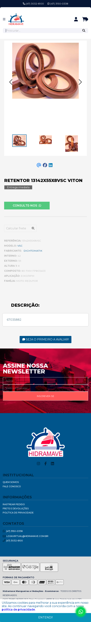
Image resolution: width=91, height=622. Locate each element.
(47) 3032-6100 (33, 3)
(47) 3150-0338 (57, 3)
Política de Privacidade (18, 512)
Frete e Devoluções (16, 508)
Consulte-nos (27, 205)
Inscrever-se (45, 396)
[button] (10, 82)
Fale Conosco (12, 486)
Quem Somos (11, 482)
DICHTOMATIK (33, 250)
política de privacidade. (18, 609)
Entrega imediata (18, 187)
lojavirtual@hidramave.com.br (25, 536)
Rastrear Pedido (14, 504)
